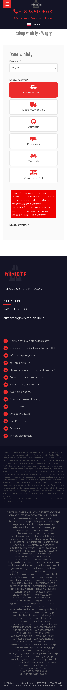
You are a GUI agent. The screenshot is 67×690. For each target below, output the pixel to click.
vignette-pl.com (22, 597)
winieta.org (23, 621)
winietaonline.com (46, 635)
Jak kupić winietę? (20, 362)
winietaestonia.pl (44, 629)
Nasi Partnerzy (18, 421)
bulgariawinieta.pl (45, 524)
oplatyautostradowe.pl (45, 568)
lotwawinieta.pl (43, 559)
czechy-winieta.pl (22, 533)
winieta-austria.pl (22, 612)
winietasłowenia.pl (23, 647)
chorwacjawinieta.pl (42, 530)
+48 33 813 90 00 (33, 11)
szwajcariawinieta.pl (22, 588)
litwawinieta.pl (43, 553)
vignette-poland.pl (44, 597)
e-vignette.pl (16, 541)
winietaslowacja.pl (45, 641)
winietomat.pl (26, 650)
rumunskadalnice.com (22, 577)
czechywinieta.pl (45, 533)
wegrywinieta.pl (48, 609)
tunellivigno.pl (22, 591)
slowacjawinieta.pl (46, 583)
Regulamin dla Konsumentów (26, 377)
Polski (33, 24)
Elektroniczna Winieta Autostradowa (30, 340)
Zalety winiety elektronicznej (26, 384)
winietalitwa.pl (23, 632)
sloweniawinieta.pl (20, 585)
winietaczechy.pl (22, 629)
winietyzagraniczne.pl (23, 659)
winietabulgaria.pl (21, 626)
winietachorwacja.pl (45, 626)
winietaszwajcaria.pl (45, 644)
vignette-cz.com (44, 594)
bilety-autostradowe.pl (46, 521)
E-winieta (15, 428)
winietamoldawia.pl (21, 635)
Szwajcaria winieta (20, 413)
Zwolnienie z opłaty (20, 391)
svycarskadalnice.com (45, 585)
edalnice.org (51, 541)
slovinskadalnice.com (47, 580)
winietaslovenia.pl (22, 641)
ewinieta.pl (16, 550)
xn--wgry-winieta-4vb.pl (33, 668)
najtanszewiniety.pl (19, 568)
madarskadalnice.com (46, 562)
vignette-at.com (43, 591)
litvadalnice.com (48, 550)
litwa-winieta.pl (24, 553)
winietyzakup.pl (47, 659)
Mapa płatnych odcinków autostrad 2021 (32, 348)
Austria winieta (18, 406)
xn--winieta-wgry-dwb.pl (33, 673)
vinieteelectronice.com (23, 609)
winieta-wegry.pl (23, 618)
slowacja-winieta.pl (22, 583)
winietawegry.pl (45, 647)
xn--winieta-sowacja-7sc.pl (33, 670)
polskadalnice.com (44, 571)
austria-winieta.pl (23, 518)
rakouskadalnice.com (22, 574)
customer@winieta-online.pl (33, 18)
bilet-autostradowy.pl (19, 521)
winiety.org (43, 650)
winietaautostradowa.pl (48, 624)
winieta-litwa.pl (21, 615)
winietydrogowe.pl (19, 653)
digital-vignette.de (45, 539)
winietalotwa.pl (43, 632)
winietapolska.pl (22, 638)
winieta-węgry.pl (44, 618)
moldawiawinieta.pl (48, 565)
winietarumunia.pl (44, 638)
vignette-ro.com (23, 600)
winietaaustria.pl (41, 621)
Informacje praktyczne (22, 355)
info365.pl (30, 550)
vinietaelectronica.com (33, 606)
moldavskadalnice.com (21, 565)
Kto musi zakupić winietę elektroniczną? (32, 370)
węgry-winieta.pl (20, 662)
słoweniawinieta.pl (46, 588)
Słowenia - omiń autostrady (25, 399)
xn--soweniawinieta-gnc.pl (33, 665)
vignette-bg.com (22, 594)
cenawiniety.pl (47, 527)
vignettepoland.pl (35, 603)
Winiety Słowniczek (21, 435)
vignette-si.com (44, 600)
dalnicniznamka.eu (21, 539)
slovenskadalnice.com (20, 580)
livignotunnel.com (43, 556)
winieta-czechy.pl (44, 612)
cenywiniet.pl (21, 530)
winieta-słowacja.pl (43, 615)
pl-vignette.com (21, 571)
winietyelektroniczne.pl (45, 653)
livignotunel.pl (22, 556)
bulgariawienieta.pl (22, 524)
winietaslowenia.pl (21, 644)
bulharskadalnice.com (24, 527)
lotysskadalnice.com (19, 562)
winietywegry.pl (44, 656)
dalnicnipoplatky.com (44, 536)
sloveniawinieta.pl (47, 577)
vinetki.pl (53, 603)
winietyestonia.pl (23, 656)
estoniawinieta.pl (48, 547)
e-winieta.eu (34, 541)
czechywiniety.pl (20, 536)
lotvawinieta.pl (24, 559)
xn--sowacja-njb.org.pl (44, 662)
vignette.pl (15, 603)
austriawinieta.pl (45, 518)
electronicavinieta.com (41, 544)
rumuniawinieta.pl (47, 574)
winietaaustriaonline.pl (19, 624)
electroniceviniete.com (22, 547)
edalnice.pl (19, 544)
